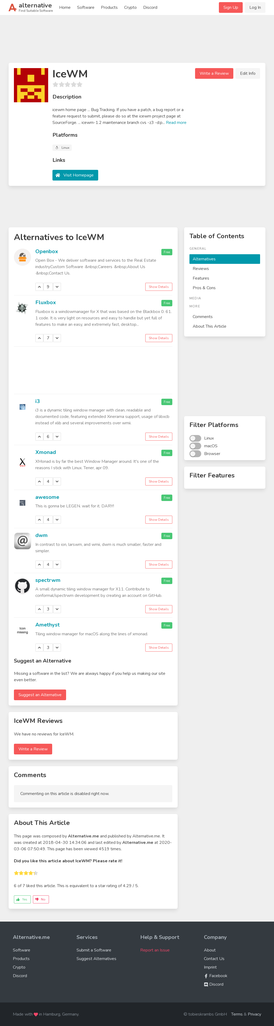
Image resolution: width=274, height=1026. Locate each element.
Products (109, 7)
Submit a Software (94, 950)
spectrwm (47, 580)
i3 (37, 401)
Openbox (46, 251)
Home (65, 7)
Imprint (210, 967)
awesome (47, 497)
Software (85, 7)
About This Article (209, 326)
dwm (41, 535)
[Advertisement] (137, 41)
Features (201, 278)
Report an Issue (155, 950)
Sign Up (230, 7)
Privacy (254, 1014)
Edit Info (248, 73)
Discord (150, 7)
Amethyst (47, 624)
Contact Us (214, 959)
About (210, 950)
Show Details (159, 287)
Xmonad (45, 452)
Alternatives (204, 259)
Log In (255, 7)
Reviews (201, 269)
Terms (237, 1014)
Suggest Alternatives (96, 959)
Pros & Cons (204, 288)
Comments (203, 317)
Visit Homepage (78, 175)
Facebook (215, 976)
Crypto (130, 7)
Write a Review (214, 73)
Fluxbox (45, 302)
